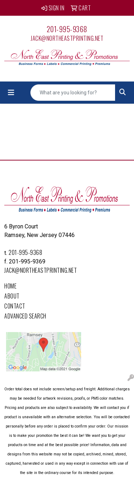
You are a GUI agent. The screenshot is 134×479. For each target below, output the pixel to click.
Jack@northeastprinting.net (67, 38)
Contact (14, 306)
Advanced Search (25, 316)
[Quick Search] (72, 92)
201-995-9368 (67, 29)
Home (10, 286)
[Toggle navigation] (11, 93)
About (12, 296)
